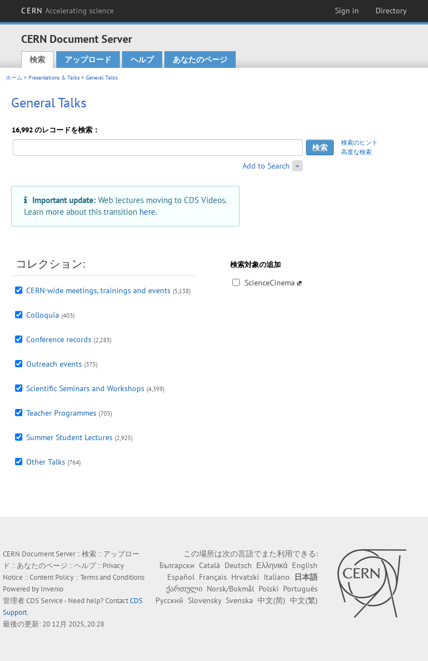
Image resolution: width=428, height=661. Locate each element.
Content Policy (52, 577)
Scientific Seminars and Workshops (85, 388)
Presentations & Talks (54, 77)
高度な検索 (356, 152)
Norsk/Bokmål (230, 589)
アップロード (88, 60)
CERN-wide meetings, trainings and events (98, 290)
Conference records (58, 339)
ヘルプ (142, 60)
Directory (391, 11)
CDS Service (44, 600)
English (305, 565)
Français (213, 577)
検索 (37, 60)
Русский (169, 600)
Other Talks (45, 462)
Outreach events (54, 364)
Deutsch (238, 565)
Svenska (239, 600)
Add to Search (266, 166)
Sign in (347, 11)
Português (300, 589)
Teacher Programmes (61, 413)
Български (176, 565)
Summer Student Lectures (69, 437)
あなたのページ (200, 60)
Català (209, 565)
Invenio (52, 589)
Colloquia (42, 315)
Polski (269, 589)
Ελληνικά (272, 565)
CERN (67, 11)
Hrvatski (245, 577)
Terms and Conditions (112, 577)
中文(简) (271, 600)
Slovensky (204, 600)
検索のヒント (359, 142)
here (147, 211)
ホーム (14, 77)
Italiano (277, 577)
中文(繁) (304, 600)
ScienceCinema (270, 283)
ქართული (184, 589)
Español (180, 577)
